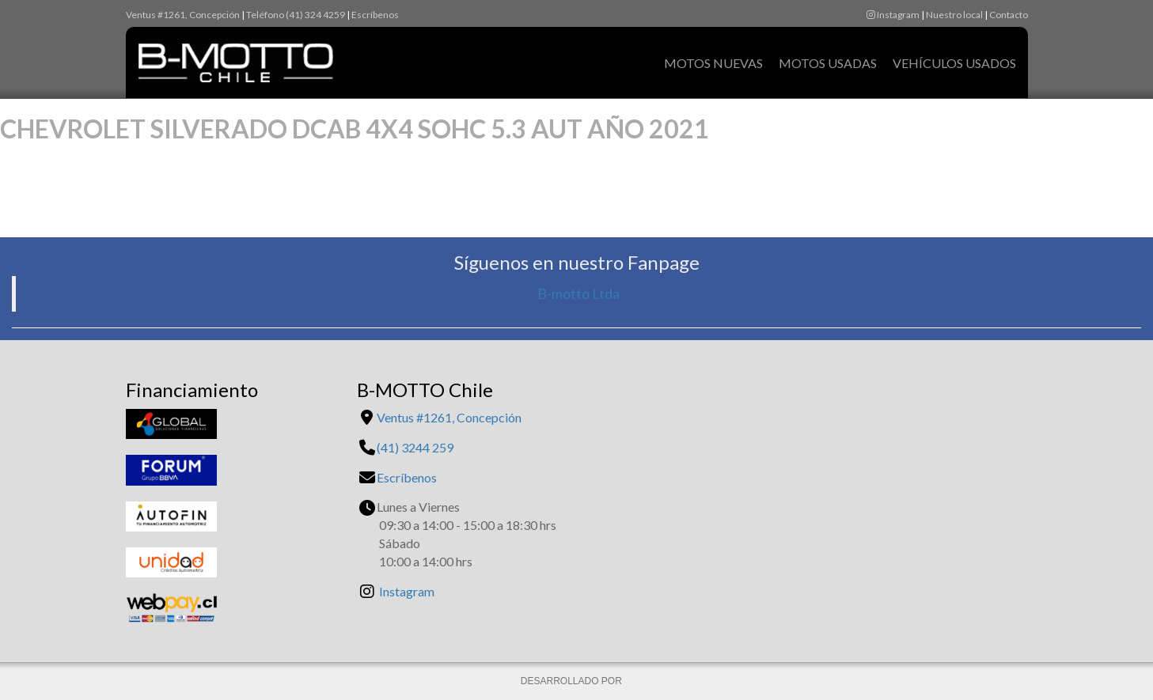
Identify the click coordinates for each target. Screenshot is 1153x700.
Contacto (1008, 15)
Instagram (893, 15)
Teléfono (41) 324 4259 (295, 15)
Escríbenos (375, 15)
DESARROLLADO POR (572, 681)
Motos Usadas (828, 62)
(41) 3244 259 (415, 447)
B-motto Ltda (578, 294)
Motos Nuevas (713, 62)
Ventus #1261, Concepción (183, 15)
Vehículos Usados (954, 62)
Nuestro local (954, 15)
